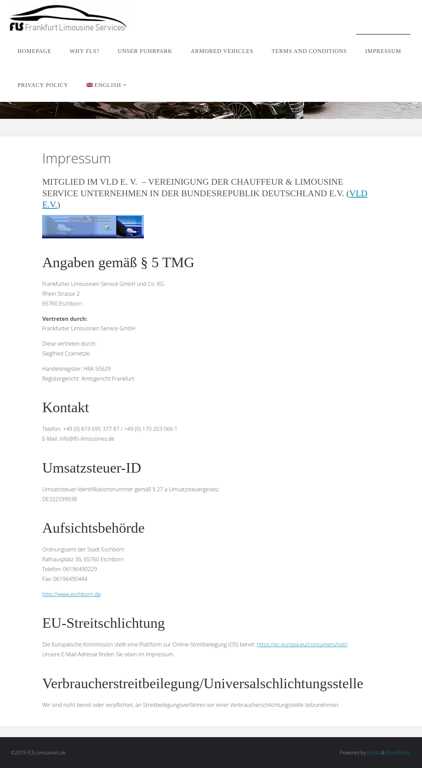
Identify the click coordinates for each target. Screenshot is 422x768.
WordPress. (398, 752)
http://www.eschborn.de (71, 594)
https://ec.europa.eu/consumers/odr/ (302, 644)
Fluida (373, 752)
